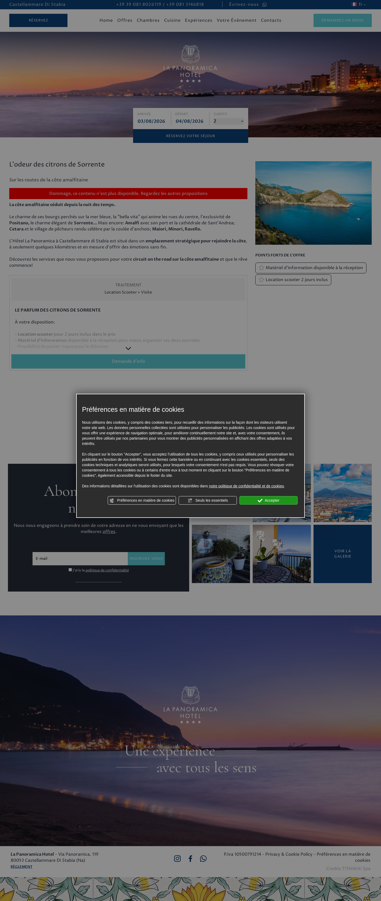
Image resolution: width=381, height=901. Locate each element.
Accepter (268, 500)
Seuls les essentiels (208, 500)
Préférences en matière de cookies (141, 500)
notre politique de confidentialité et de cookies (246, 486)
